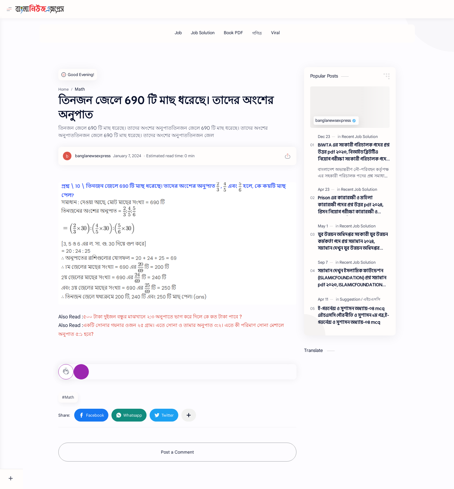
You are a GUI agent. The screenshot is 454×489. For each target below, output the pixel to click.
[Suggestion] (362, 302)
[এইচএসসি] (383, 302)
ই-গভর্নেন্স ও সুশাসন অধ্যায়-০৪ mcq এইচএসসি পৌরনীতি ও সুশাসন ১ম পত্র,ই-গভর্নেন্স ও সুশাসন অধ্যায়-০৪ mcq (365, 319)
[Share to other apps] (200, 418)
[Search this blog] (127, 9)
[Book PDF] (244, 36)
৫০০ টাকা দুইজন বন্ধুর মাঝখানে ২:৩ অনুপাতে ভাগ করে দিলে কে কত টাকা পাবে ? (174, 320)
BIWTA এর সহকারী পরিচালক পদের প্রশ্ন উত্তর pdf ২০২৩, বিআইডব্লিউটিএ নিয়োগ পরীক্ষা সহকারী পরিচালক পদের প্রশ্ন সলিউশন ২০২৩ (365, 155)
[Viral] (286, 36)
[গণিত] (268, 37)
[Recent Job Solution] (371, 139)
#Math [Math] (80, 400)
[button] (103, 418)
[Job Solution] (214, 36)
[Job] (189, 36)
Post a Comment (189, 455)
